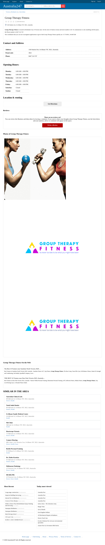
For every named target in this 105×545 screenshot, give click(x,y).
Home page (6, 1)
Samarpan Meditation (14, 508)
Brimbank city (14, 12)
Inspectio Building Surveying (16, 495)
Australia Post (41, 492)
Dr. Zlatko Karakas (12, 457)
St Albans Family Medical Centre (17, 414)
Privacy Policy (53, 537)
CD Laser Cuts (13, 517)
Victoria (8, 12)
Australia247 (12, 6)
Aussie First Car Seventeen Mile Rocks (48, 525)
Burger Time (41, 506)
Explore (14, 1)
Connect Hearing (12, 440)
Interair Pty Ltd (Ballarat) (15, 498)
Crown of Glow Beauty (15, 501)
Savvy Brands (41, 509)
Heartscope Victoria (12, 431)
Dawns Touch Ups (43, 518)
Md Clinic (9, 423)
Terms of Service (66, 537)
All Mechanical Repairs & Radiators (47, 515)
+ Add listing (36, 537)
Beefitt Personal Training (14, 449)
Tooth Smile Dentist (12, 405)
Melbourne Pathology (13, 466)
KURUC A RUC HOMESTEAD (17, 520)
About (21, 1)
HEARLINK (10, 475)
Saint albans (22, 12)
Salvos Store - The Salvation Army (47, 504)
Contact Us (29, 1)
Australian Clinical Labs (14, 396)
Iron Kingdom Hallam (44, 512)
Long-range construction (15, 492)
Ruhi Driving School (14, 514)
